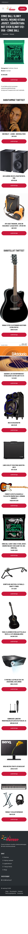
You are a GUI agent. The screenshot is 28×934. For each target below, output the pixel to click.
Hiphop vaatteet (8, 860)
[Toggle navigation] (3, 8)
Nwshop (6, 857)
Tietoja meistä (8, 866)
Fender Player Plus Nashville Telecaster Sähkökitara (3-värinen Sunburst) (14, 496)
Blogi (5, 870)
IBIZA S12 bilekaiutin (14, 423)
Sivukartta (20, 893)
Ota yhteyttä (13, 891)
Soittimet (5, 34)
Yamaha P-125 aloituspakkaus (14, 812)
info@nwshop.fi (5, 2)
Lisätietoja (14, 80)
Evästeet (20, 891)
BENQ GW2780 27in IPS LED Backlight (14, 766)
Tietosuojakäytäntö (10, 893)
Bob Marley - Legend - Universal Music (14, 134)
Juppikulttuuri (8, 863)
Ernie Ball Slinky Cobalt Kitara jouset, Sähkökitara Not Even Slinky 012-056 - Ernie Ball (14, 546)
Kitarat (12, 34)
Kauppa (22, 8)
